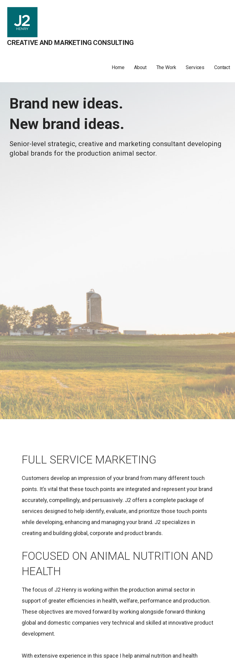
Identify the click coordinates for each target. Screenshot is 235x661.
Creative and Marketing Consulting (70, 42)
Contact (222, 67)
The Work (166, 67)
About (140, 67)
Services (195, 67)
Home (118, 67)
